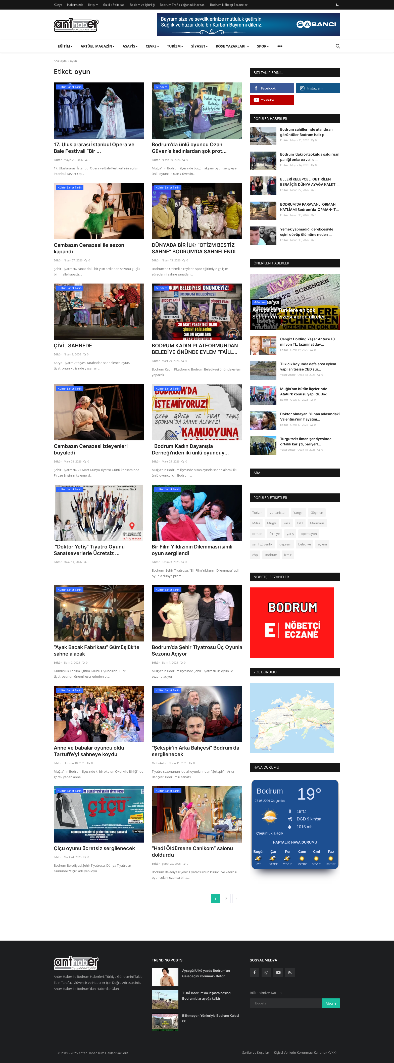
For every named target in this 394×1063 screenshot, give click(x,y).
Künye (58, 5)
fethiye (274, 533)
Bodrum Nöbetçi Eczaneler (229, 5)
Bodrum (271, 554)
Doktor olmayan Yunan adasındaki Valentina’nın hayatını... (310, 416)
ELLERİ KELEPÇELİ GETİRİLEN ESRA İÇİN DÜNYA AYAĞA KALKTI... (309, 182)
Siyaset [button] (199, 46)
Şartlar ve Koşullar (255, 1052)
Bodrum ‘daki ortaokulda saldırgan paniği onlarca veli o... (309, 157)
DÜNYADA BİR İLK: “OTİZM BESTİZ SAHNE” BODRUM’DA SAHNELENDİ (194, 248)
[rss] (290, 972)
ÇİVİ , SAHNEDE (73, 346)
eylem (322, 544)
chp (255, 554)
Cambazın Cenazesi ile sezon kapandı (89, 248)
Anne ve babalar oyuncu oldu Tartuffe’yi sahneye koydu (89, 751)
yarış (290, 533)
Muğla (271, 523)
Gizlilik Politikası (114, 5)
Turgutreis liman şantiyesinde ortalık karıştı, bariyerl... (305, 441)
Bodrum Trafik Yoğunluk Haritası (182, 5)
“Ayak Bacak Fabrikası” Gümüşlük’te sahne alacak (96, 650)
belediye (304, 544)
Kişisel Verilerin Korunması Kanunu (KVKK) (305, 1052)
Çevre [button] (152, 46)
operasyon (309, 533)
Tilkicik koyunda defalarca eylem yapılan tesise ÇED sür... (308, 366)
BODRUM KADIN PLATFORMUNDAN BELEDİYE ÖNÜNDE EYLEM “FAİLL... (195, 349)
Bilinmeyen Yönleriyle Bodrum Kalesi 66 (210, 1018)
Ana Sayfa (60, 61)
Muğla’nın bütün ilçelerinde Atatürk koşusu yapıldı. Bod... (305, 391)
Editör (58, 160)
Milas (256, 523)
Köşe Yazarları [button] (232, 46)
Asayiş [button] (130, 46)
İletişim (93, 5)
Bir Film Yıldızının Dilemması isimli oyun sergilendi (192, 550)
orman (257, 533)
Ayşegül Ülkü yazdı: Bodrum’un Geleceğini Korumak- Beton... (206, 973)
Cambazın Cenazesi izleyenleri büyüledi (91, 449)
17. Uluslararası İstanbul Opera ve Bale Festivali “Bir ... (94, 148)
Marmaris (317, 523)
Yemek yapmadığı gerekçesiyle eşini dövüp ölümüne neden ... (306, 232)
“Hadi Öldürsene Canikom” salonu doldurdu (192, 851)
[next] (236, 898)
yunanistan (278, 512)
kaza (286, 523)
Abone (331, 1003)
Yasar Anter (288, 375)
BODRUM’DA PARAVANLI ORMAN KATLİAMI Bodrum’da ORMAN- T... (309, 207)
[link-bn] (248, 24)
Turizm (257, 512)
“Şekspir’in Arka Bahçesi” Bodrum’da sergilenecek (195, 751)
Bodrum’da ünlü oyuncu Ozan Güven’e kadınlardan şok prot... (189, 148)
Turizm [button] (175, 46)
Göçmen (317, 512)
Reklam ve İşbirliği (142, 5)
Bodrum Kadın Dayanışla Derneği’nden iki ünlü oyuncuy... (190, 449)
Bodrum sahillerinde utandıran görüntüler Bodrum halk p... (306, 132)
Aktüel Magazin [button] (98, 46)
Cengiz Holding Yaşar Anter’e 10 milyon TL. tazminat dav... (307, 341)
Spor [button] (263, 46)
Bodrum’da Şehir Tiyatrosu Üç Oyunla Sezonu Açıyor (197, 650)
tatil (300, 523)
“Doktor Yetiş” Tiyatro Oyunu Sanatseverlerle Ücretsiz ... (89, 550)
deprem (285, 544)
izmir (287, 554)
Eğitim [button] (65, 46)
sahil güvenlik (262, 544)
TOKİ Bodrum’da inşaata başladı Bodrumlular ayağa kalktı (206, 995)
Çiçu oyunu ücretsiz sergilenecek (94, 848)
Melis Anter (159, 763)
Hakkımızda (75, 5)
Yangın (298, 512)
